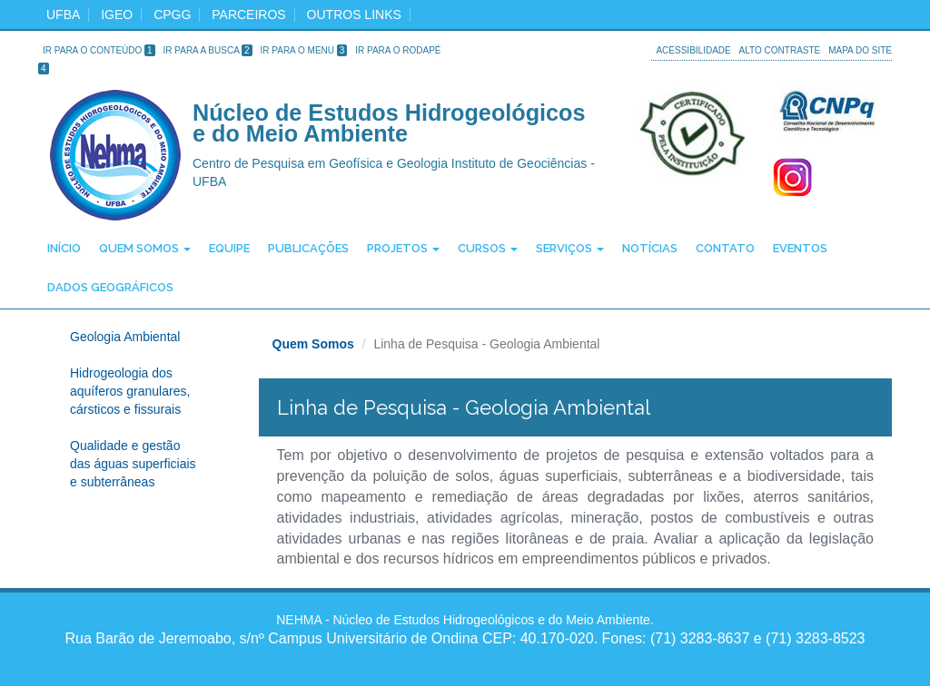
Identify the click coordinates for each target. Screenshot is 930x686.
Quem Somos (145, 248)
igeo (117, 14)
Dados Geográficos (110, 287)
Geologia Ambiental (125, 336)
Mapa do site (860, 50)
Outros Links (354, 14)
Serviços (570, 248)
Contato (725, 248)
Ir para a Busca (207, 50)
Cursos (488, 248)
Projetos (403, 248)
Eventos (800, 248)
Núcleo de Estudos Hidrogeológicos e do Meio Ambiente (389, 124)
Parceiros (248, 14)
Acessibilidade (693, 50)
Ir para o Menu (304, 50)
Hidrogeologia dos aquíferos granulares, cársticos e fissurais (130, 391)
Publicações (308, 248)
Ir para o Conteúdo (99, 50)
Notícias (650, 248)
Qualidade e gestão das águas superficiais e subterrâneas (133, 463)
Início (64, 248)
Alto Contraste (780, 50)
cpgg (172, 14)
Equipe (229, 248)
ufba (63, 14)
